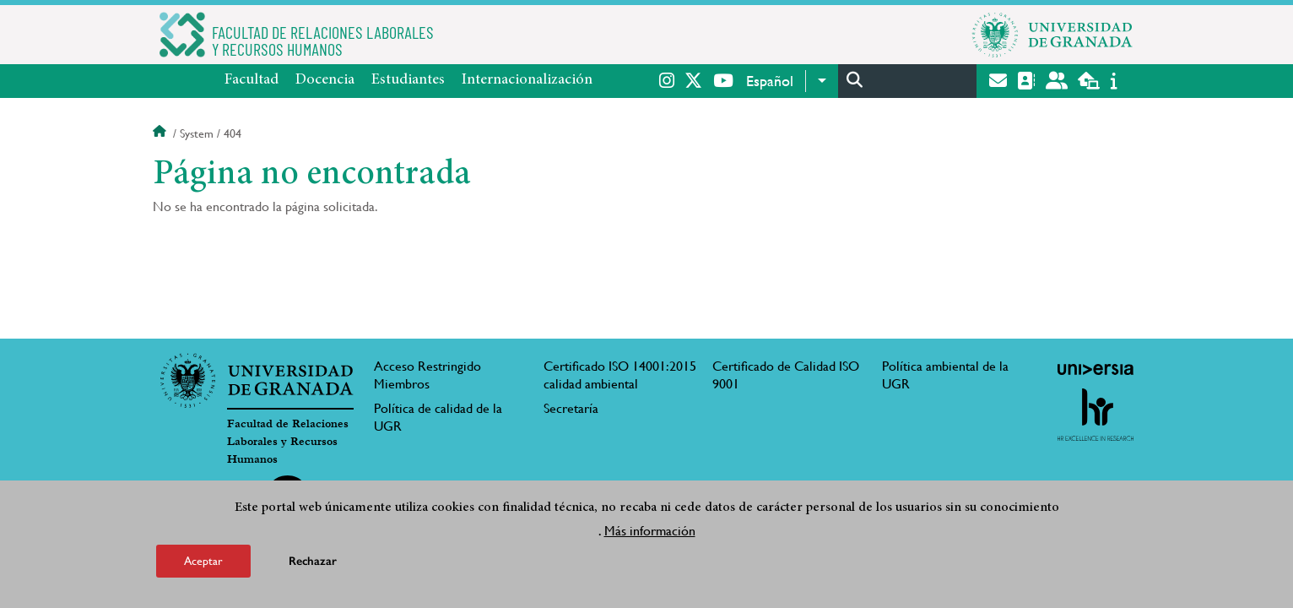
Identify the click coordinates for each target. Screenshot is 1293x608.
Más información (649, 531)
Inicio (161, 133)
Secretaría (571, 408)
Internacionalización (527, 80)
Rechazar (313, 561)
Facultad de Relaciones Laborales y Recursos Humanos (288, 441)
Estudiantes (408, 80)
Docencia (324, 80)
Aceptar (203, 560)
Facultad (252, 80)
